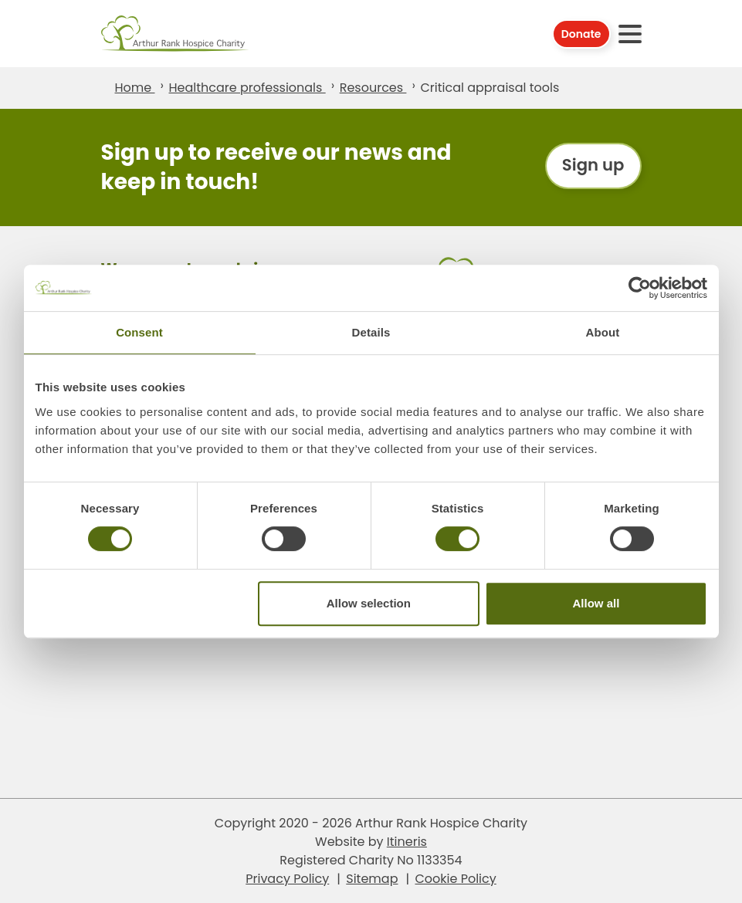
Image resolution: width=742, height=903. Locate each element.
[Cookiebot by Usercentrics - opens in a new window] (639, 287)
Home (135, 87)
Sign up (592, 167)
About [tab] (603, 332)
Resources (373, 87)
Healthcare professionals (246, 87)
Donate (581, 34)
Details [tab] (371, 332)
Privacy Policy (287, 878)
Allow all (596, 603)
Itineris (407, 841)
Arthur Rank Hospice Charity (175, 33)
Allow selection (369, 603)
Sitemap (372, 878)
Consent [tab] (139, 332)
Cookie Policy (455, 878)
